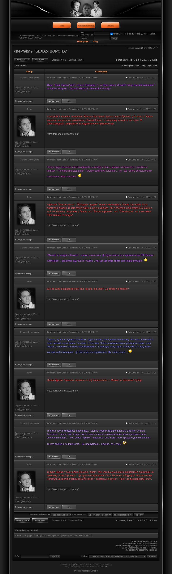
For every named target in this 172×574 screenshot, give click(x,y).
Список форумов (27, 36)
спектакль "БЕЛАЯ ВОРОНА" (41, 51)
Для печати (21, 65)
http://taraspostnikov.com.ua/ (63, 133)
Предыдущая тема (130, 65)
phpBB (74, 564)
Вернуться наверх (23, 101)
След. (154, 60)
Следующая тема (149, 65)
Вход (95, 41)
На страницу (121, 60)
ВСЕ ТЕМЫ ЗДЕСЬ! (46, 36)
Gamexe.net (102, 567)
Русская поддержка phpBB (86, 571)
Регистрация (83, 41)
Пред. (129, 60)
